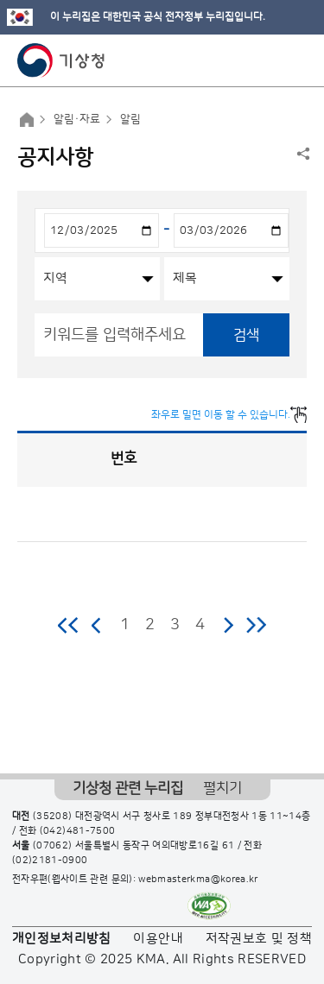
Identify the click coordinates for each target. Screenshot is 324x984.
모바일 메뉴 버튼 (296, 60)
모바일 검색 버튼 (268, 60)
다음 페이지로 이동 (228, 624)
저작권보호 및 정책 (259, 938)
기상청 (61, 60)
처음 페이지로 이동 (68, 624)
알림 (130, 119)
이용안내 (157, 938)
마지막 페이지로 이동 (256, 624)
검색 (246, 335)
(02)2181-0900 (50, 860)
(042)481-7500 (78, 831)
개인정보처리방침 (61, 938)
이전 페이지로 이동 (97, 624)
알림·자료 (77, 119)
